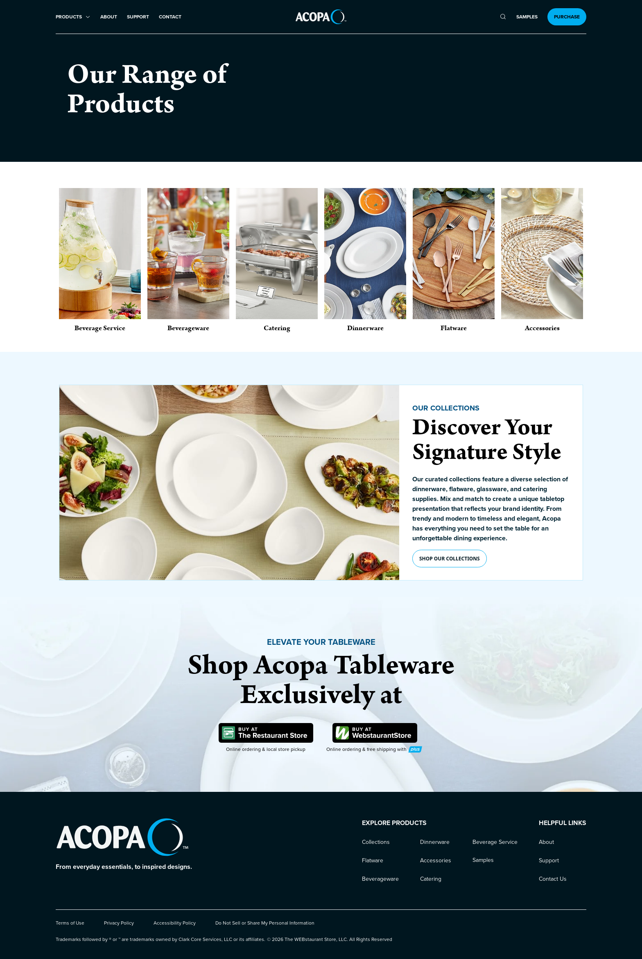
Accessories (435, 860)
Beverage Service (495, 842)
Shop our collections (449, 558)
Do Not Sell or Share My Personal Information (264, 923)
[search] (503, 16)
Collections (376, 842)
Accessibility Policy (175, 923)
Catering (430, 879)
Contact (170, 17)
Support (138, 17)
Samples (527, 17)
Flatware (372, 860)
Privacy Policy (119, 923)
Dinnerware (435, 842)
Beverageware (380, 879)
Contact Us (553, 879)
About (108, 17)
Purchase (567, 16)
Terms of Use (70, 923)
